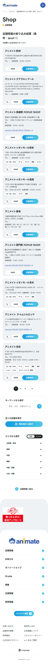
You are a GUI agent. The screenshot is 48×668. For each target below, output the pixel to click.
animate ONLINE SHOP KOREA (17, 329)
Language (25, 650)
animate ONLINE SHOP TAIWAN (17, 130)
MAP (13, 68)
